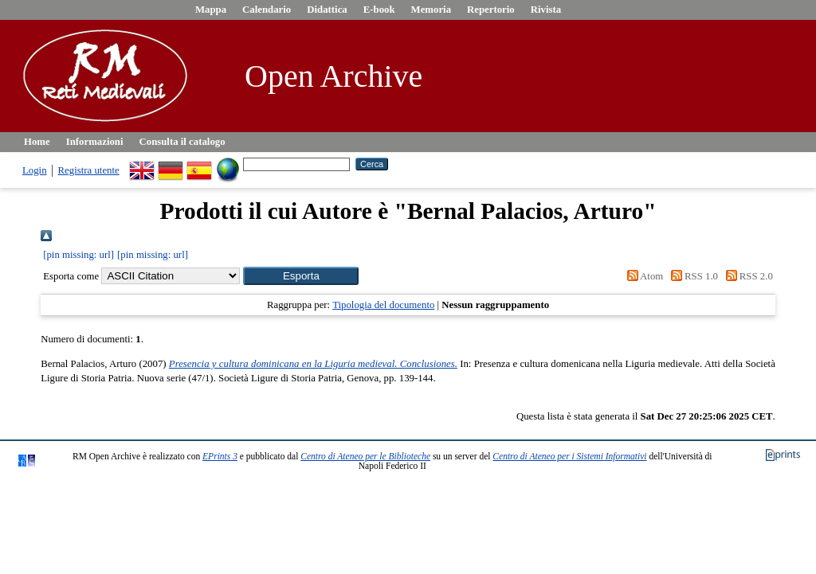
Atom (642, 276)
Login (34, 170)
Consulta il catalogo (182, 141)
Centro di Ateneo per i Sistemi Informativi (569, 456)
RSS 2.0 (746, 276)
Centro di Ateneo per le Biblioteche (365, 456)
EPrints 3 (219, 456)
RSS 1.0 (691, 276)
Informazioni (95, 141)
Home (37, 141)
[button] (301, 276)
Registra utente (89, 170)
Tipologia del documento (383, 304)
